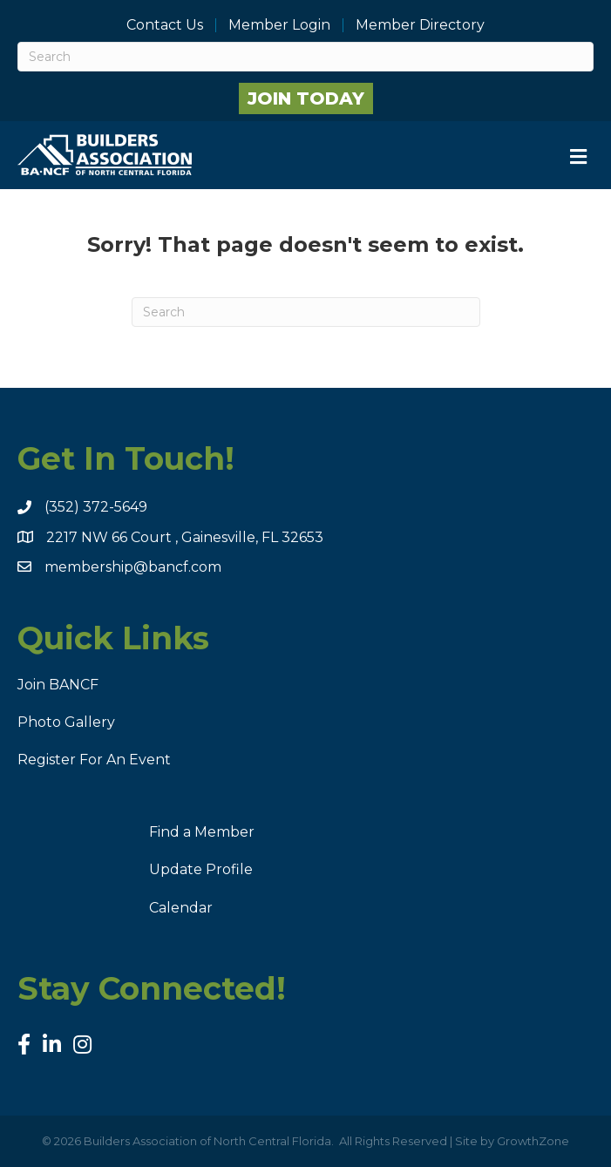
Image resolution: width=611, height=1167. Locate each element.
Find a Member (202, 832)
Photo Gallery (66, 722)
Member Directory (420, 25)
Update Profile (201, 869)
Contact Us (164, 25)
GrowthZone (533, 1141)
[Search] (305, 56)
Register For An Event (94, 759)
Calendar (181, 907)
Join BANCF (57, 684)
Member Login (279, 25)
